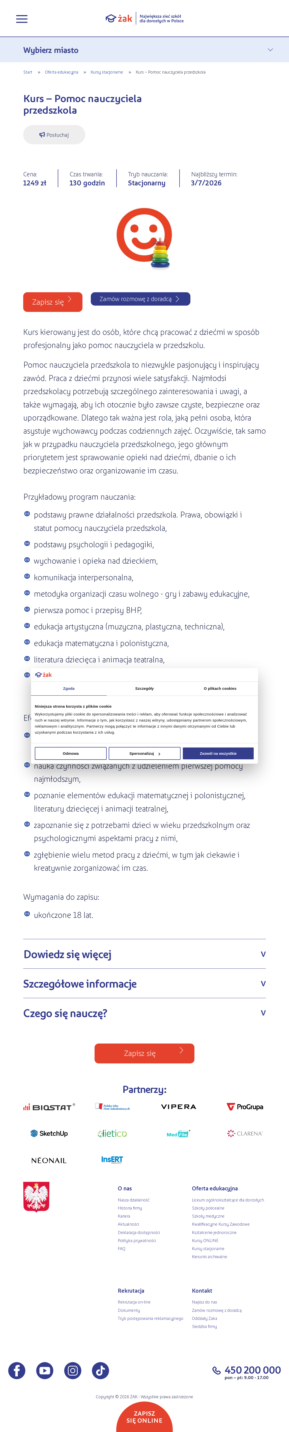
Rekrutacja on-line (134, 1302)
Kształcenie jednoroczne (214, 1232)
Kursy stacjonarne (107, 72)
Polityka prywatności (137, 1240)
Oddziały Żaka (204, 1318)
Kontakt (202, 1290)
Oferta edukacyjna (61, 72)
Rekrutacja (131, 1290)
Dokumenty (129, 1310)
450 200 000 (253, 1369)
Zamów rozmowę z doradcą (217, 1310)
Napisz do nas (204, 1302)
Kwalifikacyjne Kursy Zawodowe (221, 1224)
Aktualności (128, 1224)
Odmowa (71, 753)
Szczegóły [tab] (144, 688)
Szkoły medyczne (208, 1216)
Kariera (124, 1216)
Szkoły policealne (208, 1208)
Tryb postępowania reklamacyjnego (150, 1318)
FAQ (121, 1248)
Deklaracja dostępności (139, 1232)
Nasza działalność (134, 1199)
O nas (125, 1188)
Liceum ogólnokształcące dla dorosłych (228, 1199)
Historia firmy (130, 1208)
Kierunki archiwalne (209, 1256)
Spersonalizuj (144, 753)
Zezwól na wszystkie (218, 753)
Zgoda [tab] (69, 688)
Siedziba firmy (204, 1326)
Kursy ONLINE (205, 1240)
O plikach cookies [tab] (220, 688)
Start (27, 72)
